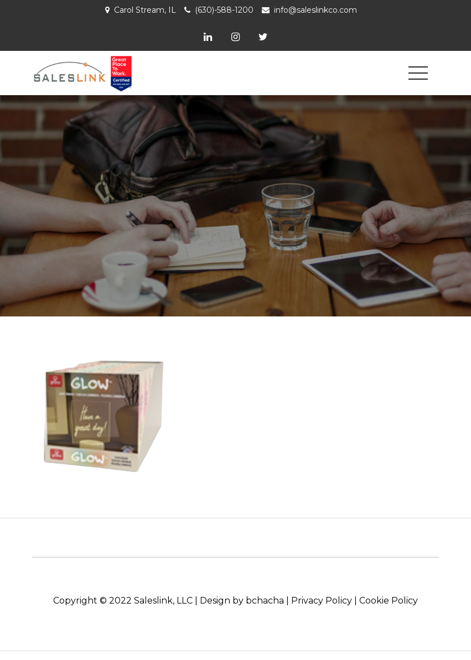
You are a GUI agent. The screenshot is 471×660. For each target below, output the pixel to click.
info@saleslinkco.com (315, 10)
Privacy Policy (321, 600)
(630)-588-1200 (224, 10)
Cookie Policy (388, 600)
